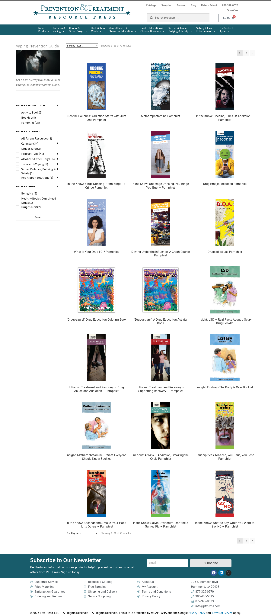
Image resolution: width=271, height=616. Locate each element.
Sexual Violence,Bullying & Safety (180, 29)
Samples (166, 5)
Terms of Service (222, 613)
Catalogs (151, 5)
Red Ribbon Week (98, 29)
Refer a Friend (209, 5)
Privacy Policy (196, 613)
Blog (193, 5)
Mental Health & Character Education (123, 29)
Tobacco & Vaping (59, 29)
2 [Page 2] (246, 53)
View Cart (232, 10)
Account (181, 5)
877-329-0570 (230, 5)
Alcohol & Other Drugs (78, 29)
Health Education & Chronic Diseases (152, 29)
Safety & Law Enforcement (206, 29)
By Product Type (226, 29)
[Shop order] (82, 45)
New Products (43, 29)
